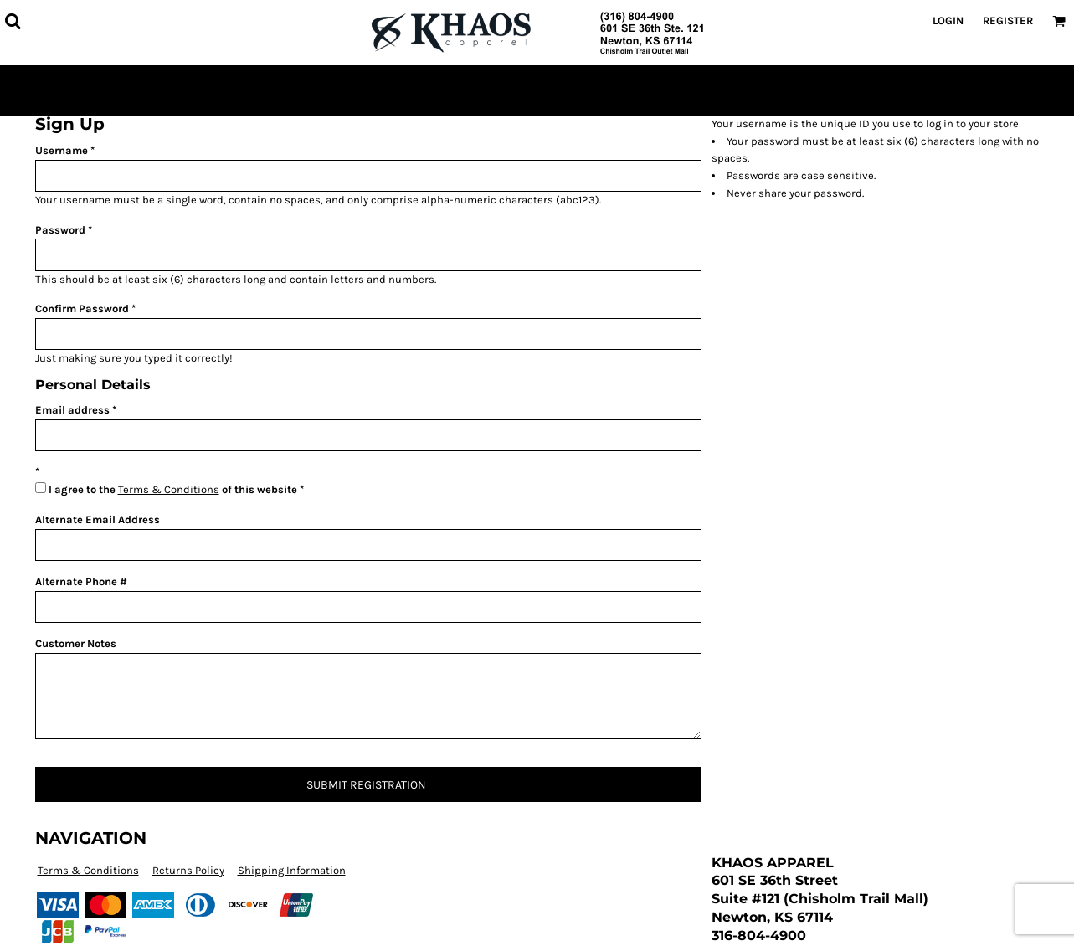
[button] (12, 21)
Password (60, 230)
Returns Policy (188, 870)
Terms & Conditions (168, 489)
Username (61, 150)
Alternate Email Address (97, 519)
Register (1008, 20)
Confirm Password (82, 308)
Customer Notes (75, 643)
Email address (72, 410)
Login (948, 20)
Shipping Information (292, 870)
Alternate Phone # (81, 581)
